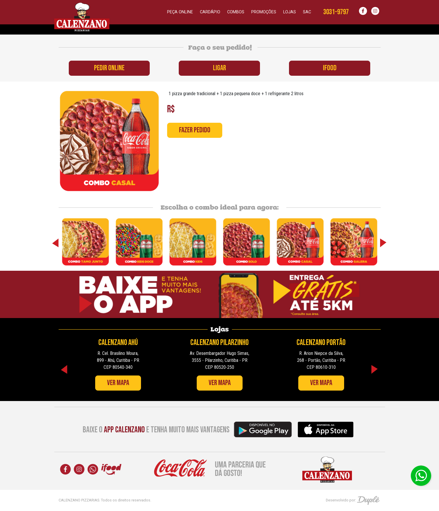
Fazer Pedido (194, 130)
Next (383, 243)
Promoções (263, 12)
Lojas (289, 12)
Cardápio (210, 12)
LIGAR (219, 68)
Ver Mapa (118, 382)
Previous (55, 243)
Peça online (180, 12)
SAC (307, 12)
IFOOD (330, 68)
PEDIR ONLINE (109, 68)
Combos (235, 12)
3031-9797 (336, 12)
